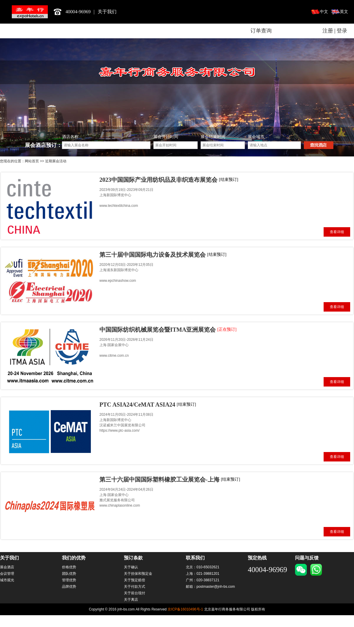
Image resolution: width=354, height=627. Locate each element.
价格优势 (69, 567)
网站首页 (32, 161)
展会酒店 (7, 567)
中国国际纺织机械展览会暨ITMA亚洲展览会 (157, 329)
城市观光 (7, 580)
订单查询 (261, 31)
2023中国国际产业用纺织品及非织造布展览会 (158, 179)
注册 (327, 31)
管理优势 (69, 580)
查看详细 (337, 232)
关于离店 (131, 599)
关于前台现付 (134, 593)
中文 (324, 11)
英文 (344, 11)
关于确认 (131, 567)
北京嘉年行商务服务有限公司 (30, 11)
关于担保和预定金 (138, 574)
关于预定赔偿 (134, 580)
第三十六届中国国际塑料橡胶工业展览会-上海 (159, 479)
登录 (342, 31)
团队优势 (69, 574)
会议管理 (7, 574)
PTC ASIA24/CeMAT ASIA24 (137, 404)
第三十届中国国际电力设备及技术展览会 (152, 254)
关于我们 (107, 11)
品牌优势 (69, 587)
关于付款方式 (134, 587)
